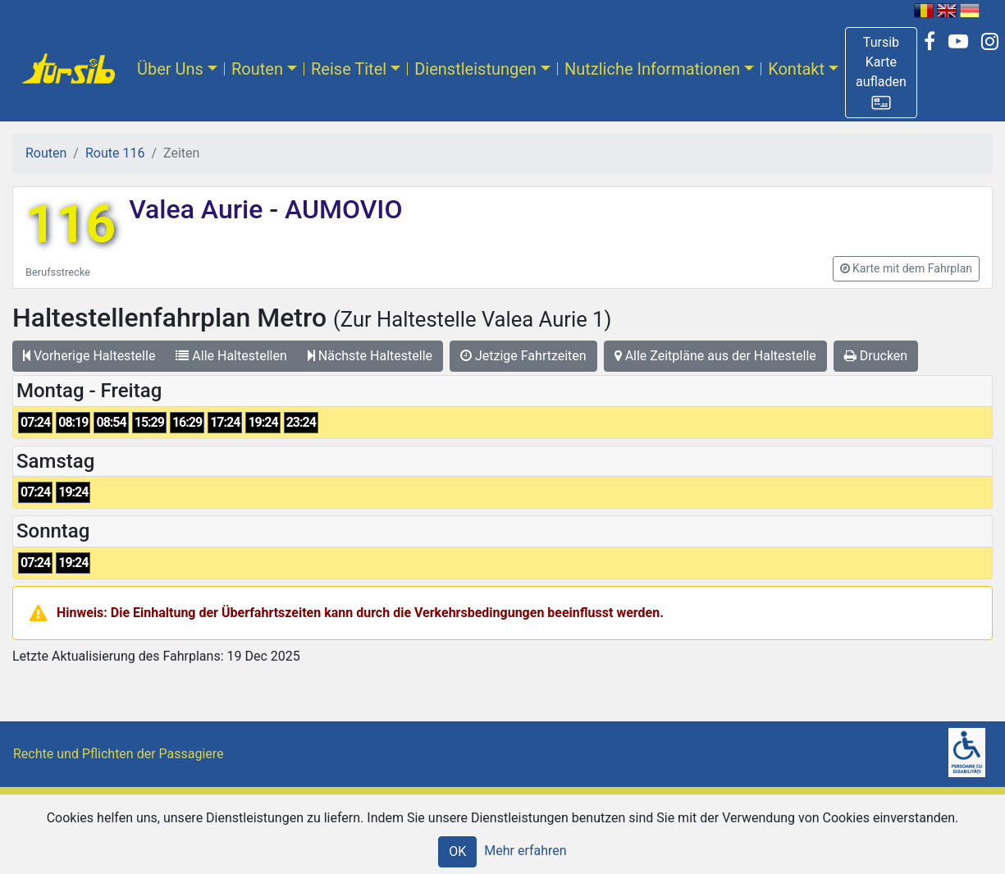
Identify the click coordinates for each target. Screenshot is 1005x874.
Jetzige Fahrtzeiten (523, 356)
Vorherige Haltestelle (89, 356)
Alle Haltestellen (231, 356)
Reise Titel (348, 69)
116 (70, 224)
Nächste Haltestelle (370, 356)
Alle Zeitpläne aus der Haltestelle (715, 356)
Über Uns (170, 69)
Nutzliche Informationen (652, 69)
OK (457, 851)
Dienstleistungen (475, 69)
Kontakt (796, 69)
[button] (881, 72)
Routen (257, 69)
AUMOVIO (340, 209)
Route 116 (114, 153)
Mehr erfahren (525, 850)
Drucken (875, 356)
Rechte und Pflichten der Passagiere (118, 754)
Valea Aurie (199, 209)
